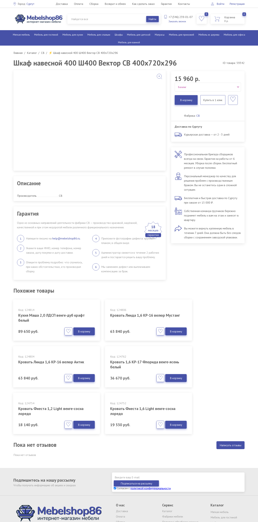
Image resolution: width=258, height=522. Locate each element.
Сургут (26, 4)
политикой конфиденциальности (150, 435)
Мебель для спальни (98, 34)
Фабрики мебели (172, 463)
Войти (220, 4)
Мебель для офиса (234, 34)
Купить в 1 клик (212, 100)
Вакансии (168, 474)
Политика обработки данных (180, 469)
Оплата (78, 4)
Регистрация (237, 4)
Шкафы (119, 34)
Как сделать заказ (143, 4)
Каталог (167, 458)
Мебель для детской (138, 34)
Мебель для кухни (73, 34)
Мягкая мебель (21, 34)
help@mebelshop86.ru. (66, 238)
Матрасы (159, 34)
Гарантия (166, 4)
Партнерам (169, 480)
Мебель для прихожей (181, 34)
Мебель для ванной (129, 42)
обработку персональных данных (63, 506)
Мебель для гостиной (46, 34)
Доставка (62, 4)
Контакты (184, 4)
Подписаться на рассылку (224, 430)
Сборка (93, 4)
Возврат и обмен (115, 4)
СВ (198, 115)
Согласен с (142, 435)
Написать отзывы (230, 398)
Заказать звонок (177, 21)
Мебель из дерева (208, 34)
